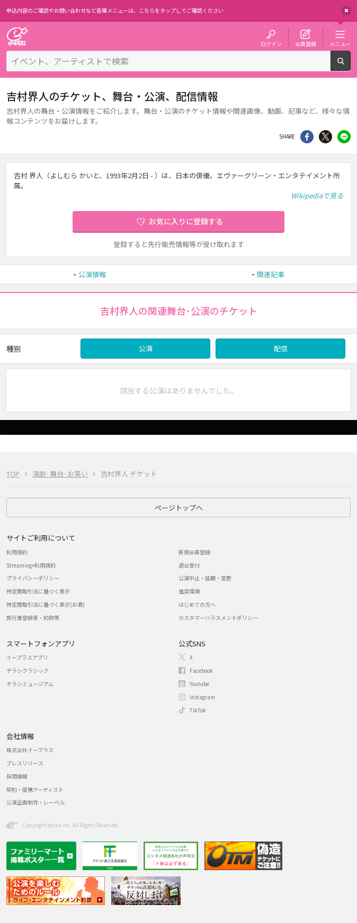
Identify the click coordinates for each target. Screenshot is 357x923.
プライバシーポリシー (32, 578)
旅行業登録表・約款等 (32, 618)
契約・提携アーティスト (35, 789)
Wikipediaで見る (317, 195)
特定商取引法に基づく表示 (38, 591)
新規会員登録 (194, 552)
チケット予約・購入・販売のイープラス (17, 36)
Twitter (325, 136)
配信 (281, 348)
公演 (146, 348)
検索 (350, 66)
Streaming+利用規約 (31, 565)
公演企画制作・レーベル (35, 802)
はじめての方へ (197, 604)
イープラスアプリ (27, 657)
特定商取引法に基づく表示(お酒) (45, 604)
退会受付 (189, 565)
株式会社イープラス (29, 750)
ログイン (271, 43)
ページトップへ (179, 507)
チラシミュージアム (29, 684)
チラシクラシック (27, 670)
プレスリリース (24, 763)
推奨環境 (189, 591)
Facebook (201, 670)
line (344, 136)
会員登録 (305, 43)
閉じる (346, 10)
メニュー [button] (340, 43)
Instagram (202, 697)
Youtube (199, 684)
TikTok (198, 710)
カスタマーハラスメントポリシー (218, 618)
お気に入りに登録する (186, 221)
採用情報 (17, 776)
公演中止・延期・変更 (204, 578)
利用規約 (17, 552)
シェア (307, 136)
